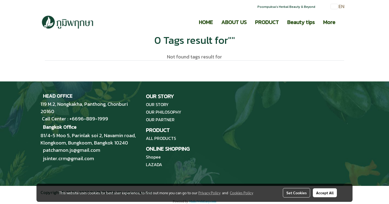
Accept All (325, 192)
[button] (344, 22)
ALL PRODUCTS (161, 138)
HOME (206, 22)
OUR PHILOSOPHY (163, 112)
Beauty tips (301, 22)
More (329, 22)
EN (337, 6)
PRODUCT (267, 22)
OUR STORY (157, 104)
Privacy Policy (209, 192)
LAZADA (154, 164)
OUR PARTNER (160, 119)
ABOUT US (234, 22)
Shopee (153, 157)
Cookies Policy (241, 192)
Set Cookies (296, 192)
